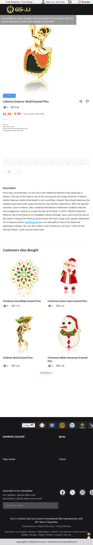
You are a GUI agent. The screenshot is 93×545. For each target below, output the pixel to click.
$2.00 (69, 167)
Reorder (86, 1)
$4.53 (54, 167)
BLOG (62, 436)
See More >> (46, 383)
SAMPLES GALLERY (14, 436)
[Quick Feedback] (88, 537)
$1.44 (7, 114)
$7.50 (39, 167)
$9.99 (25, 167)
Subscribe (50, 505)
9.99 (17, 114)
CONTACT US (24, 188)
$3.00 (31, 113)
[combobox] (16, 176)
